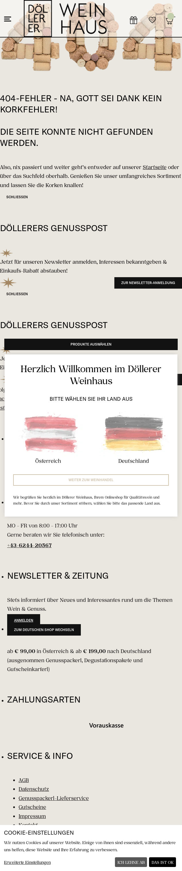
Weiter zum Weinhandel (91, 480)
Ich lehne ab (131, 862)
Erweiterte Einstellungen (27, 862)
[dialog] (91, 848)
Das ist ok (163, 862)
